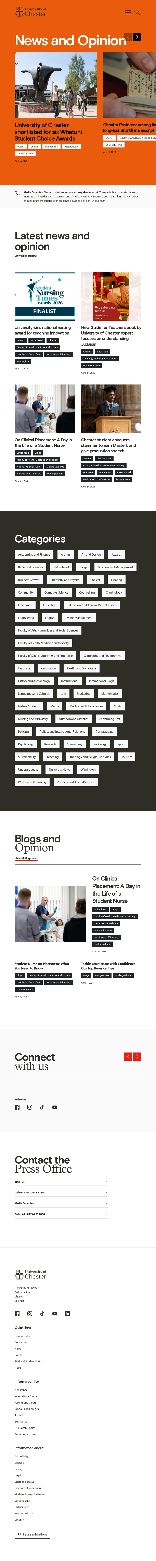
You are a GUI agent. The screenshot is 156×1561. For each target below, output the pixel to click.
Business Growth (29, 580)
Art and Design (91, 554)
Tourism (126, 757)
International (51, 146)
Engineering (26, 618)
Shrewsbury (74, 744)
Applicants (21, 1390)
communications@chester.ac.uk (80, 192)
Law (63, 693)
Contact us (21, 1342)
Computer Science (56, 592)
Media (55, 706)
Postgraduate (71, 146)
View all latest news (26, 255)
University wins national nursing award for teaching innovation (43, 330)
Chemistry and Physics (65, 580)
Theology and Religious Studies (99, 358)
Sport (121, 744)
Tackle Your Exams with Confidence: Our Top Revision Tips (108, 966)
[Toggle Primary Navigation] (128, 12)
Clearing (116, 580)
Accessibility (21, 1456)
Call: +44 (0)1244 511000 (61, 1214)
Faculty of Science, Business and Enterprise (45, 656)
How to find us (23, 1336)
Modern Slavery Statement (30, 1494)
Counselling (87, 592)
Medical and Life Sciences (96, 479)
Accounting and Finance (34, 554)
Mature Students (55, 466)
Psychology (25, 744)
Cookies (19, 1463)
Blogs (38, 452)
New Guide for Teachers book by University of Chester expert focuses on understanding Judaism (111, 336)
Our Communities (25, 1428)
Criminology (114, 592)
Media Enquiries (61, 1203)
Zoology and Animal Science (75, 782)
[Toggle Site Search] (137, 12)
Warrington (23, 361)
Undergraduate (55, 473)
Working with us (24, 1513)
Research (50, 744)
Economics (25, 605)
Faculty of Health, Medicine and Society (37, 347)
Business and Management (115, 567)
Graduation (105, 472)
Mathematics (109, 693)
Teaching (53, 757)
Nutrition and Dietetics (73, 719)
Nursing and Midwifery (59, 354)
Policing (23, 731)
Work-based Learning (32, 782)
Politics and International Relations (62, 731)
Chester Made (104, 458)
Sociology (99, 744)
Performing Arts (109, 719)
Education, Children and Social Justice (91, 605)
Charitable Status (24, 1481)
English (50, 618)
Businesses (21, 1421)
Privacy (19, 1469)
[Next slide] (137, 37)
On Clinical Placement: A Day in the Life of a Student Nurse (43, 442)
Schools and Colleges (27, 1409)
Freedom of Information (28, 1488)
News (18, 1349)
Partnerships (22, 1507)
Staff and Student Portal (28, 1361)
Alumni (87, 458)
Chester (35, 146)
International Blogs (101, 681)
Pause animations (32, 1534)
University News (25, 153)
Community (26, 592)
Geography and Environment (103, 656)
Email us (61, 1182)
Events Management (79, 618)
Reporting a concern (26, 1434)
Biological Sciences (30, 567)
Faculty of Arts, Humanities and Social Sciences (48, 630)
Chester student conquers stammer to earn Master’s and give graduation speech (108, 445)
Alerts (18, 1367)
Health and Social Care (28, 354)
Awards (21, 146)
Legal (18, 1475)
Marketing (83, 693)
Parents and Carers (25, 1402)
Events (18, 1355)
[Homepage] (30, 12)
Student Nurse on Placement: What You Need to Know (42, 966)
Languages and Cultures (34, 693)
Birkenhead (37, 340)
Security (19, 1519)
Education (102, 351)
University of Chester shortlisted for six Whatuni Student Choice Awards (48, 131)
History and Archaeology (34, 681)
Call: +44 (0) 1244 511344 (61, 1192)
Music (117, 706)
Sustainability (27, 757)
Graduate (88, 472)
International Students (28, 1396)
